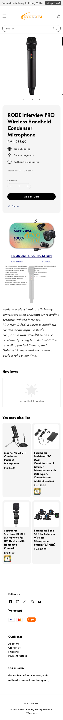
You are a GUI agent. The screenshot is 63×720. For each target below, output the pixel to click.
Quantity (12, 180)
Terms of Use (17, 709)
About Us (13, 643)
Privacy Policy (33, 709)
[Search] (55, 28)
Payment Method (18, 655)
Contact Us (14, 647)
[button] (4, 16)
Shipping (13, 651)
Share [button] (13, 206)
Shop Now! (53, 3)
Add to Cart (31, 196)
